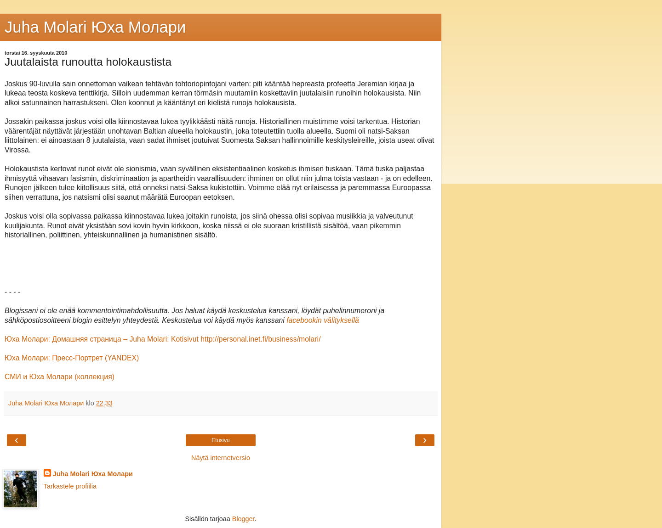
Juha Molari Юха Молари (93, 473)
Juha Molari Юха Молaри (95, 27)
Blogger (243, 518)
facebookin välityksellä (322, 320)
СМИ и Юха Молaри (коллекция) (59, 377)
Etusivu (220, 440)
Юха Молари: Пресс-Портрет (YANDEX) (72, 358)
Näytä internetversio (220, 457)
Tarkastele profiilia (70, 486)
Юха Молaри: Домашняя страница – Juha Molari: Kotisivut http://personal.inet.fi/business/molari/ (163, 339)
